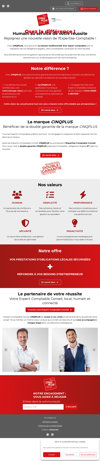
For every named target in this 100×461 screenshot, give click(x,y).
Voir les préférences (88, 455)
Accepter (51, 455)
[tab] (47, 370)
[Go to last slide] (6, 350)
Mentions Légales (50, 422)
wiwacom (54, 430)
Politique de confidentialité (50, 426)
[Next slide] (94, 350)
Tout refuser (69, 455)
